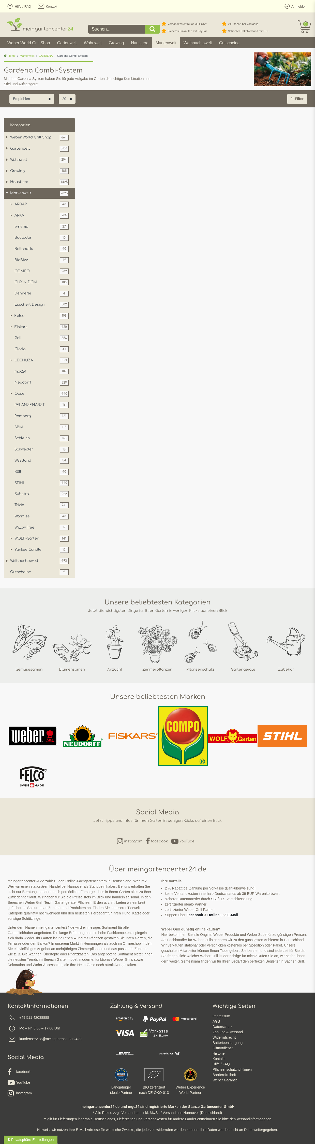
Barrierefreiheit (224, 1075)
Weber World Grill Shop (28, 43)
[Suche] (152, 29)
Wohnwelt (93, 43)
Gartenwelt (67, 43)
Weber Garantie (225, 1080)
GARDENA (46, 55)
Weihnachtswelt (198, 43)
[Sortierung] (31, 99)
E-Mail (232, 915)
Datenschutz (222, 1027)
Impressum (221, 1016)
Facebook (194, 915)
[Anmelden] (294, 6)
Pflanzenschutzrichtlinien (232, 1069)
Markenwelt (166, 43)
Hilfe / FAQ (221, 1064)
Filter (297, 99)
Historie (218, 1053)
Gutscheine (229, 43)
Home (10, 55)
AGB (216, 1021)
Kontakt (218, 1059)
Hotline (213, 915)
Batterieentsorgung (228, 1043)
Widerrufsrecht (224, 1037)
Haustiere (139, 43)
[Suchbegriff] (116, 29)
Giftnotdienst (223, 1048)
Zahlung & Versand (228, 1032)
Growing (116, 43)
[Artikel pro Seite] (67, 99)
